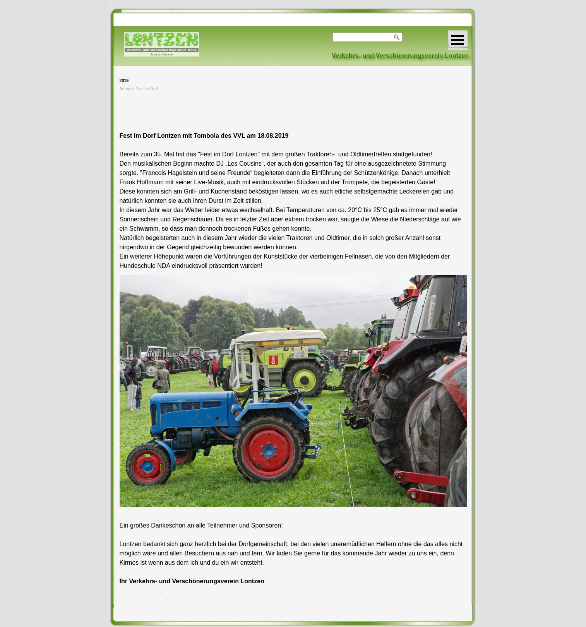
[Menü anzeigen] (458, 40)
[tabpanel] (293, 182)
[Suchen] (367, 37)
